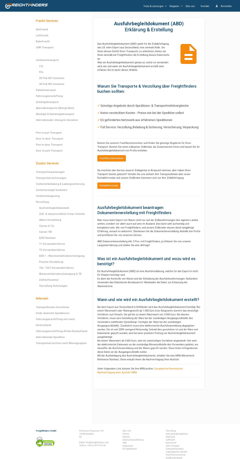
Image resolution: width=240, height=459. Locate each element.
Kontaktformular (109, 185)
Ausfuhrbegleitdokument (54, 207)
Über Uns (126, 431)
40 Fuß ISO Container (51, 84)
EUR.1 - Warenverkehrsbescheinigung (61, 255)
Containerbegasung (48, 195)
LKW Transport (172, 446)
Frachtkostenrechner (112, 158)
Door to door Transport (49, 138)
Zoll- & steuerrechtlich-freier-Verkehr (62, 213)
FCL (41, 72)
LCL (41, 66)
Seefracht (42, 29)
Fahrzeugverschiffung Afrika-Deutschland (61, 331)
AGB (124, 443)
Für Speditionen (129, 449)
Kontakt (205, 6)
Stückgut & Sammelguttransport (55, 114)
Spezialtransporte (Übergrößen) (55, 108)
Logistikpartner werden (176, 452)
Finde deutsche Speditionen (53, 313)
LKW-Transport (45, 47)
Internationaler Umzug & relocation (57, 120)
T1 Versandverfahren (52, 243)
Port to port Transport (49, 132)
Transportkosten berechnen (53, 307)
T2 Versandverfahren (52, 249)
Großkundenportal (174, 458)
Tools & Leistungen (153, 6)
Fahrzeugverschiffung (49, 96)
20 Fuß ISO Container (51, 78)
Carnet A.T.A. (46, 225)
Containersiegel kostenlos (51, 189)
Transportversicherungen (51, 177)
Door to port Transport (49, 150)
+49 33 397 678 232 (96, 445)
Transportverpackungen (50, 171)
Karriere (126, 437)
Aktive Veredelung (50, 219)
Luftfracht (42, 35)
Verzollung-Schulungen (53, 285)
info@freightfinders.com (97, 442)
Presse (125, 434)
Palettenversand (46, 90)
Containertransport (47, 60)
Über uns (190, 6)
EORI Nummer (47, 237)
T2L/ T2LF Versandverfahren (56, 267)
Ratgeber (175, 6)
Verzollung (42, 201)
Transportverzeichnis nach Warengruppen (61, 343)
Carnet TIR (45, 231)
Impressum (127, 446)
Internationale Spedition (50, 337)
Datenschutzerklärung (133, 440)
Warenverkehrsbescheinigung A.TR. (60, 273)
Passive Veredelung (51, 261)
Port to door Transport (49, 144)
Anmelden (223, 6)
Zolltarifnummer (49, 279)
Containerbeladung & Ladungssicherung (60, 183)
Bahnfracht (43, 41)
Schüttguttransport (47, 102)
